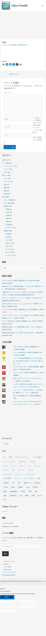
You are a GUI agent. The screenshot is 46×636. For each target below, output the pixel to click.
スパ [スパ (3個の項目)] (29, 466)
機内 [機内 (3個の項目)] (36, 491)
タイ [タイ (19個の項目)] (13, 470)
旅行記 (4, 197)
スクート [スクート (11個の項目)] (22, 466)
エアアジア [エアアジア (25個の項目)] (22, 462)
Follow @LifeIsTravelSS (8, 575)
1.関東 (7, 209)
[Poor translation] (10, 597)
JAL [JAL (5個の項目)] (4, 457)
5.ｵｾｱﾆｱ (8, 246)
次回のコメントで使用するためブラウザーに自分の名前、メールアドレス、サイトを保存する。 (37, 125)
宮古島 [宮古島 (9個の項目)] (13, 487)
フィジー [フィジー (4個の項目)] (17, 474)
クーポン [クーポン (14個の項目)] (32, 462)
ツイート (5, 511)
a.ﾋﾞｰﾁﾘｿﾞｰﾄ (9, 228)
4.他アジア (9, 243)
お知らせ (5, 160)
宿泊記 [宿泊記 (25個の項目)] (20, 487)
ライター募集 (7, 567)
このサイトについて (9, 561)
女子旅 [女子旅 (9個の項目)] (5, 487)
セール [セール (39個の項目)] (6, 470)
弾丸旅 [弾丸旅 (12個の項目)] (35, 487)
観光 (5, 191)
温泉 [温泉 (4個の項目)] (21, 495)
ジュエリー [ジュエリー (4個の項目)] (14, 466)
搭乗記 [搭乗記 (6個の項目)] (5, 491)
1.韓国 (7, 234)
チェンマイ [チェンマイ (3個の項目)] (21, 470)
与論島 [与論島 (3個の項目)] (38, 478)
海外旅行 (6, 231)
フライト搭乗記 (8, 200)
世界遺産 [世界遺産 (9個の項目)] (6, 483)
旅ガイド (5, 175)
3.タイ (7, 240)
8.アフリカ (9, 252)
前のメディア (13, 74)
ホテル (6, 172)
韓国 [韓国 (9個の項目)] (33, 495)
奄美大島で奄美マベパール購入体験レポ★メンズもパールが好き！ (22, 327)
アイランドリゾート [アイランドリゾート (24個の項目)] (22, 457)
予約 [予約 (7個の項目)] (13, 483)
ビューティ (7, 181)
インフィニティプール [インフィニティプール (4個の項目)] (9, 462)
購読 (5, 553)
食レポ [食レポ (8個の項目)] (40, 495)
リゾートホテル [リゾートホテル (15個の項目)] (29, 478)
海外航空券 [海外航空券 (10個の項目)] (13, 495)
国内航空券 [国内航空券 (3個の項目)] (38, 483)
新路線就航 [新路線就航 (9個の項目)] (13, 491)
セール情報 (5, 163)
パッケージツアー (9, 166)
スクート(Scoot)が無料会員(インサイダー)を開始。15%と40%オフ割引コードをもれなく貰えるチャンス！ (28, 361)
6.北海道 (8, 224)
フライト (6, 169)
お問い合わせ (7, 569)
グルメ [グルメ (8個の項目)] (5, 466)
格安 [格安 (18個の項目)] (30, 491)
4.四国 (7, 218)
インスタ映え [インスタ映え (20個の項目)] (37, 457)
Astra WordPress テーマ (38, 581)
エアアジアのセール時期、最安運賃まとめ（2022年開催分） (20, 309)
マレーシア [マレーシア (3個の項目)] (17, 478)
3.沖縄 (7, 215)
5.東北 (7, 221)
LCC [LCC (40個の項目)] (10, 457)
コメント (7, 92)
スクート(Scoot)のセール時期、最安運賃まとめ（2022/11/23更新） (23, 321)
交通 (5, 184)
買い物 (6, 194)
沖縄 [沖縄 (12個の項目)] (4, 495)
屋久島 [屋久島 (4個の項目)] (28, 487)
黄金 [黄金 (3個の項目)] (4, 499)
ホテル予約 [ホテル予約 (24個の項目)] (7, 478)
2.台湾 (7, 237)
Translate (13, 526)
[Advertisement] (23, 24)
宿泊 (5, 188)
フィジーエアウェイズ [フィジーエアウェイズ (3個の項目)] (28, 474)
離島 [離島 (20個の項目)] (26, 495)
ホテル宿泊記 (8, 203)
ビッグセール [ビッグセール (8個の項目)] (7, 474)
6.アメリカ (9, 249)
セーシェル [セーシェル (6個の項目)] (37, 466)
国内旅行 (6, 206)
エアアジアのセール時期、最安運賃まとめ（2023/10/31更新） (21, 280)
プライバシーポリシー (9, 572)
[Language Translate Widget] (12, 523)
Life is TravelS (20, 5)
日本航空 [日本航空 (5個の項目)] (22, 491)
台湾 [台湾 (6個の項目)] (19, 483)
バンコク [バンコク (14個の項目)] (30, 470)
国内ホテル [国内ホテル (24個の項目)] (27, 483)
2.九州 (7, 212)
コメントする (6, 45)
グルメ (6, 178)
